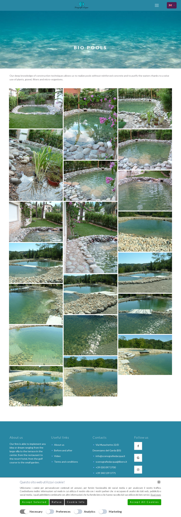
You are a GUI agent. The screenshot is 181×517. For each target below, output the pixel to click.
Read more (156, 494)
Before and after (63, 450)
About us (59, 444)
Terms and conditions (66, 461)
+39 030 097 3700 (106, 467)
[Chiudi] (159, 482)
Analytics (89, 511)
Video (57, 456)
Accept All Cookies (144, 502)
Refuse (57, 502)
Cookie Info (76, 502)
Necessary (36, 511)
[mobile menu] (157, 5)
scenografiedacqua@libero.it (111, 461)
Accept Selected (34, 502)
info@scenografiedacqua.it (110, 456)
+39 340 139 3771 (106, 472)
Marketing (115, 511)
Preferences (63, 511)
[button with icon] (138, 446)
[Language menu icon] (172, 5)
